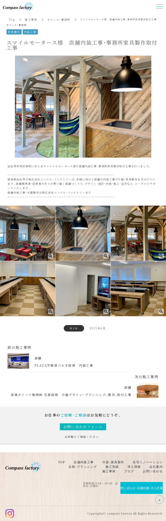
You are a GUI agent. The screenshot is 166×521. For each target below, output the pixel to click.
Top (12, 19)
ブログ (129, 471)
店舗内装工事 (84, 462)
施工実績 (112, 466)
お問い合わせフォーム (83, 426)
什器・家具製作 (113, 462)
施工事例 (31, 19)
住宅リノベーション (148, 462)
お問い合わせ (153, 471)
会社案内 (156, 466)
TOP (61, 462)
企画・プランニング (83, 466)
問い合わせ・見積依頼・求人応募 (141, 488)
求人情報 (134, 466)
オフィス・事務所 (58, 19)
